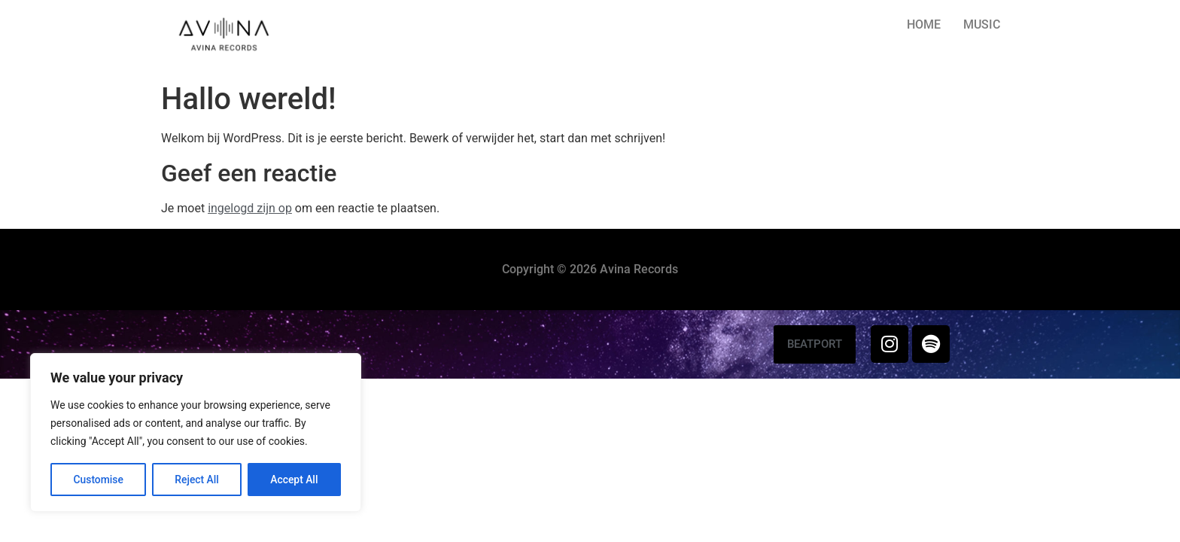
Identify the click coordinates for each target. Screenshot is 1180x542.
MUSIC (981, 24)
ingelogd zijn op (250, 208)
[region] (195, 433)
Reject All (197, 479)
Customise (98, 479)
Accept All (294, 479)
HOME (924, 24)
